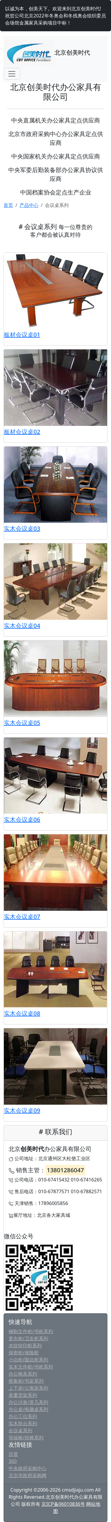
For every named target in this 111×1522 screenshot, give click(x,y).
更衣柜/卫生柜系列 (28, 1338)
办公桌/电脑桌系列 (28, 1409)
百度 (13, 1454)
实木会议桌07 (22, 917)
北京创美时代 (47, 53)
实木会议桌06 (22, 819)
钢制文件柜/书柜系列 (31, 1331)
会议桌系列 (20, 1430)
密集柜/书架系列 (26, 1381)
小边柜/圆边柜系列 (28, 1359)
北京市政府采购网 (27, 1475)
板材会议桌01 (22, 335)
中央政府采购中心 (27, 1468)
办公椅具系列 (23, 1374)
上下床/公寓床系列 (28, 1388)
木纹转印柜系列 (25, 1345)
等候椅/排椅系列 (26, 1437)
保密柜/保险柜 (24, 1352)
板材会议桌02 (22, 432)
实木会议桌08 (22, 1013)
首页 (8, 205)
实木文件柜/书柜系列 (31, 1367)
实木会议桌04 (22, 626)
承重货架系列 (23, 1395)
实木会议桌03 (22, 528)
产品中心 (29, 205)
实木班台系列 (23, 1423)
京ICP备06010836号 (63, 1504)
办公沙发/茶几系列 (28, 1402)
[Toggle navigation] (12, 74)
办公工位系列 (23, 1416)
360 (13, 1461)
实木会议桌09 (22, 1110)
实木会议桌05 (22, 723)
